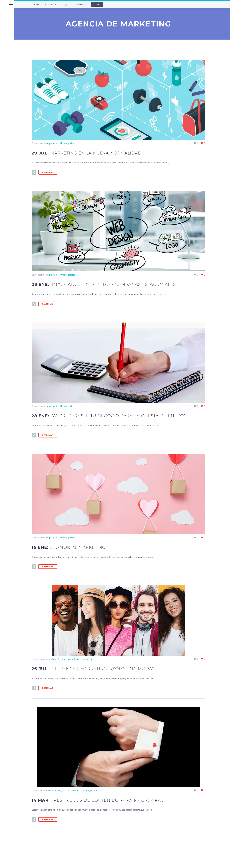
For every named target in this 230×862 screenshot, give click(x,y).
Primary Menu (3, 3)
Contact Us (51, 4)
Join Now (97, 4)
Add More (80, 4)
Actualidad (73, 658)
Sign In (66, 4)
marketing (87, 658)
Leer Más (47, 172)
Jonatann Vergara (56, 658)
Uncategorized (67, 143)
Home (36, 4)
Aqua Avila (52, 143)
